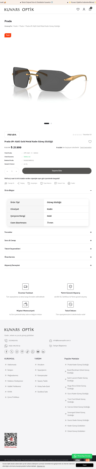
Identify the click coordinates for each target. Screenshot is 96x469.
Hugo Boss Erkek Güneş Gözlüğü (76, 388)
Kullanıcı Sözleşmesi (15, 381)
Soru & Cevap (10, 240)
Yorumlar (8, 232)
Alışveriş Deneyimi (12, 265)
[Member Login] (84, 9)
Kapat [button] (84, 465)
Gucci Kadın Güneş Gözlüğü (78, 394)
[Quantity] (11, 171)
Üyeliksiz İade (43, 392)
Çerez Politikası (13, 397)
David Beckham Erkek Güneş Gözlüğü (78, 372)
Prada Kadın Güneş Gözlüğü (78, 365)
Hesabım (41, 365)
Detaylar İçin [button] (41, 466)
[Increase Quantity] (17, 171)
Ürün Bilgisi (9, 190)
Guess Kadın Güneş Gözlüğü (78, 421)
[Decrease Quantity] (6, 171)
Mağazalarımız (13, 376)
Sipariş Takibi (43, 381)
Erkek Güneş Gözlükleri (76, 431)
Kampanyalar (43, 376)
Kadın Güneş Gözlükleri (76, 426)
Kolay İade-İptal (44, 387)
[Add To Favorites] (90, 141)
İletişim (10, 370)
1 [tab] (46, 123)
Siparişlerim (42, 370)
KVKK (10, 392)
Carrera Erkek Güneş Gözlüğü (79, 407)
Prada (8, 21)
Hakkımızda (12, 365)
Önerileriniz (9, 257)
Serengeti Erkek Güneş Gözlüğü (76, 414)
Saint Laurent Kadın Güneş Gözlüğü (77, 380)
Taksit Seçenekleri (12, 249)
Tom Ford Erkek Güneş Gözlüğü (76, 401)
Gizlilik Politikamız (14, 387)
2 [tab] (51, 123)
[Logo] (19, 9)
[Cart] (90, 9)
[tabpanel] (48, 77)
